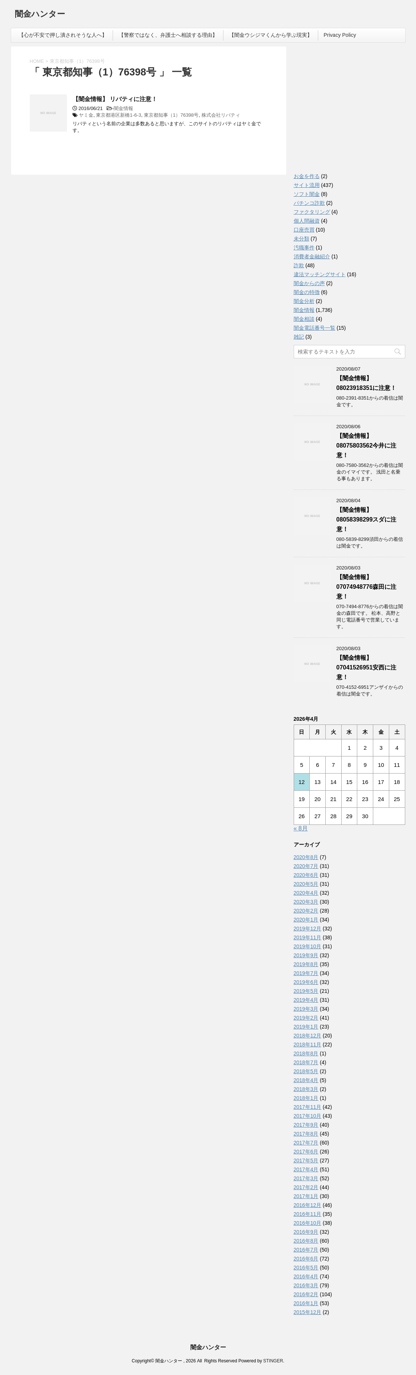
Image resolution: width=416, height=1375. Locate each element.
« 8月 (301, 828)
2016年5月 (306, 1268)
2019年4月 (306, 1000)
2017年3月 (306, 1178)
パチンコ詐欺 (309, 203)
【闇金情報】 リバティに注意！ (114, 99)
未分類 (301, 239)
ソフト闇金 (307, 194)
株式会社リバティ (220, 115)
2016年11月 (308, 1214)
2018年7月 (306, 1062)
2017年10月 (308, 1116)
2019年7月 (306, 973)
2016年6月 (306, 1259)
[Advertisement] (349, 111)
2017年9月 (306, 1125)
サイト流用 (307, 185)
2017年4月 (306, 1169)
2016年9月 (306, 1232)
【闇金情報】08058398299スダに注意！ (366, 519)
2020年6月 (306, 875)
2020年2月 (306, 911)
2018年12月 (308, 1036)
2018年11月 (308, 1045)
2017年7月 (306, 1143)
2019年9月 (306, 955)
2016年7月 (306, 1250)
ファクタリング (312, 212)
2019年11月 (308, 937)
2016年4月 (306, 1276)
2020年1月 (306, 920)
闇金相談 (304, 319)
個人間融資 (307, 221)
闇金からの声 (309, 283)
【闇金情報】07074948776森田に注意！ (366, 587)
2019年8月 (306, 964)
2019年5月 (306, 991)
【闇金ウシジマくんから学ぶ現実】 (270, 35)
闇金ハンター (40, 14)
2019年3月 (306, 1009)
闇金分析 (304, 301)
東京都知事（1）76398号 (171, 115)
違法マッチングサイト (320, 274)
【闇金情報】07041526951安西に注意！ (366, 667)
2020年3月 (306, 902)
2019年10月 (308, 946)
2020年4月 (306, 893)
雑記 (299, 337)
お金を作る (307, 176)
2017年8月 (306, 1134)
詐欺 (299, 265)
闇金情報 (123, 108)
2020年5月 (306, 884)
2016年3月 (306, 1285)
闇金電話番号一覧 (314, 328)
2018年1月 (306, 1098)
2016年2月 (306, 1294)
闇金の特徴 (307, 292)
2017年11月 (308, 1107)
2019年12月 (308, 929)
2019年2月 (306, 1018)
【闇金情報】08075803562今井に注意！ (366, 445)
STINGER (273, 1360)
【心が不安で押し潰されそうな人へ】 (63, 35)
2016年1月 (306, 1303)
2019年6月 (306, 982)
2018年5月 (306, 1071)
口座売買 (304, 230)
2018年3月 (306, 1089)
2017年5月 (306, 1160)
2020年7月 (306, 866)
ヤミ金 (86, 115)
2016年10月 (308, 1223)
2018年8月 (306, 1053)
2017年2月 (306, 1187)
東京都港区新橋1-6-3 (118, 115)
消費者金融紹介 (312, 256)
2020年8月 (306, 857)
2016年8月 (306, 1241)
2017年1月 (306, 1196)
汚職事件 (304, 248)
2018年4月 (306, 1080)
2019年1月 (306, 1027)
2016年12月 (308, 1205)
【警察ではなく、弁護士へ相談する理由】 (168, 35)
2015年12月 (308, 1312)
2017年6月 (306, 1152)
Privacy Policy (340, 35)
